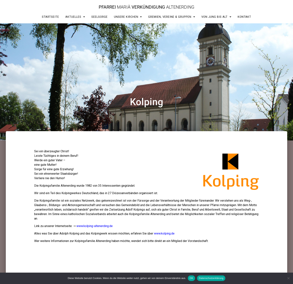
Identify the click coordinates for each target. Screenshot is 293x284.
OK (191, 278)
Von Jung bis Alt (214, 16)
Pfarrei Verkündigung (146, 7)
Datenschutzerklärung (211, 278)
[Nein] (288, 278)
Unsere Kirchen (126, 16)
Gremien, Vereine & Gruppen (169, 16)
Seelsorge (99, 16)
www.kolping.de (164, 233)
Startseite (50, 16)
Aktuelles (73, 16)
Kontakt (244, 16)
